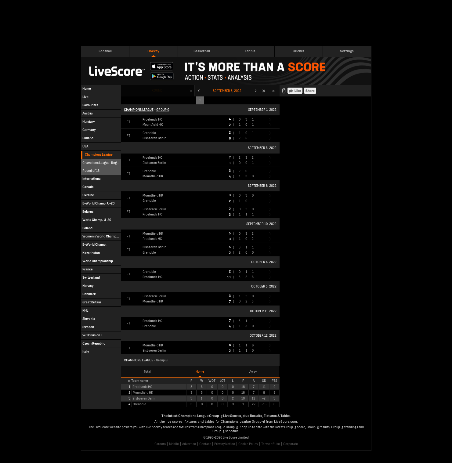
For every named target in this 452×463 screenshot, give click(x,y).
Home (200, 372)
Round (157, 90)
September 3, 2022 (227, 91)
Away (253, 372)
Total (147, 372)
